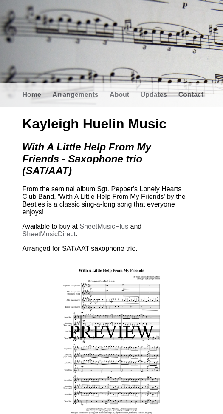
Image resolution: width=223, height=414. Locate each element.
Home (32, 94)
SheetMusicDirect (49, 234)
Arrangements (75, 94)
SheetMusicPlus (103, 226)
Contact (191, 94)
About (119, 94)
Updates (153, 94)
